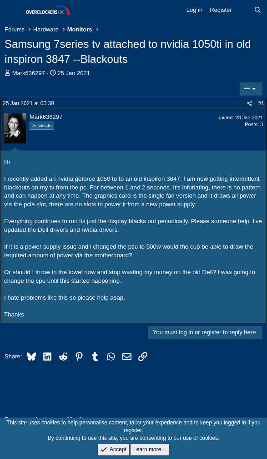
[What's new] (243, 10)
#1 (261, 103)
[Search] (257, 10)
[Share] (249, 103)
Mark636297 (28, 73)
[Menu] (12, 10)
